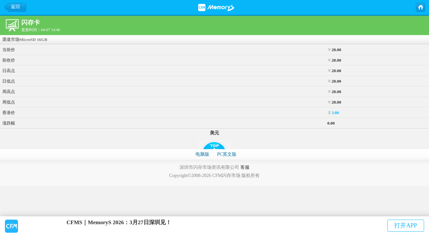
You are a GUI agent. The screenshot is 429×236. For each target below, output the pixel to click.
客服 (245, 167)
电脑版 (202, 154)
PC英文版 (226, 154)
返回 (15, 6)
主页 (420, 7)
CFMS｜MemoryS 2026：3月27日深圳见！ (118, 222)
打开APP (405, 225)
